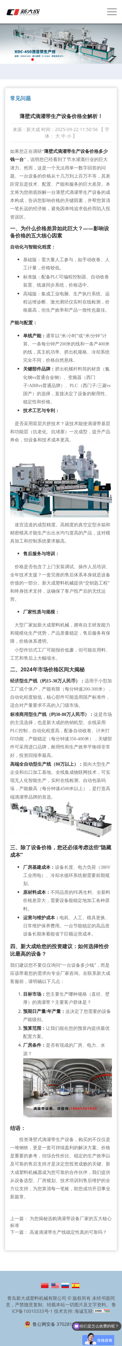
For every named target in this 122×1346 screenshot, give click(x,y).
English (55, 1285)
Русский (65, 1285)
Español (75, 1285)
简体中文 (44, 1285)
